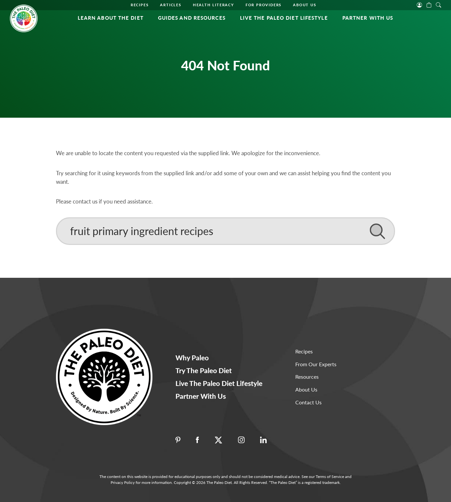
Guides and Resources (192, 18)
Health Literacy (213, 5)
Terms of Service (330, 476)
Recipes (140, 5)
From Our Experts (315, 364)
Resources (307, 376)
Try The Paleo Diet (203, 370)
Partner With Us (367, 18)
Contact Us (308, 402)
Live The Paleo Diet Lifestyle (284, 18)
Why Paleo (192, 357)
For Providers (263, 5)
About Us (304, 5)
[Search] (225, 231)
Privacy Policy (123, 482)
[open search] (438, 4)
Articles (170, 5)
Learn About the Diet (111, 18)
